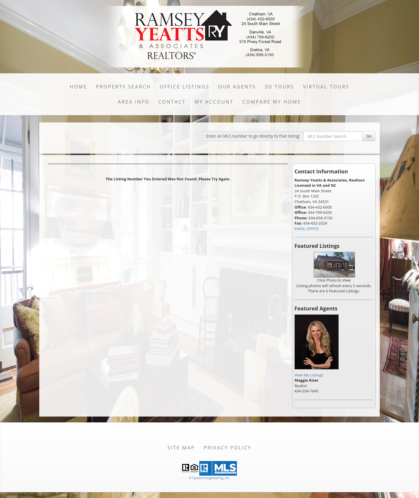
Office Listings (185, 86)
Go (369, 136)
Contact (172, 102)
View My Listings (308, 375)
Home (78, 86)
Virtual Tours (326, 86)
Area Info (134, 102)
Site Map (181, 447)
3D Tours (279, 86)
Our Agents (237, 86)
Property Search (123, 86)
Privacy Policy (228, 447)
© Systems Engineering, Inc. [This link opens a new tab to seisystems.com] (209, 478)
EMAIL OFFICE (306, 228)
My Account (213, 102)
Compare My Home (271, 102)
